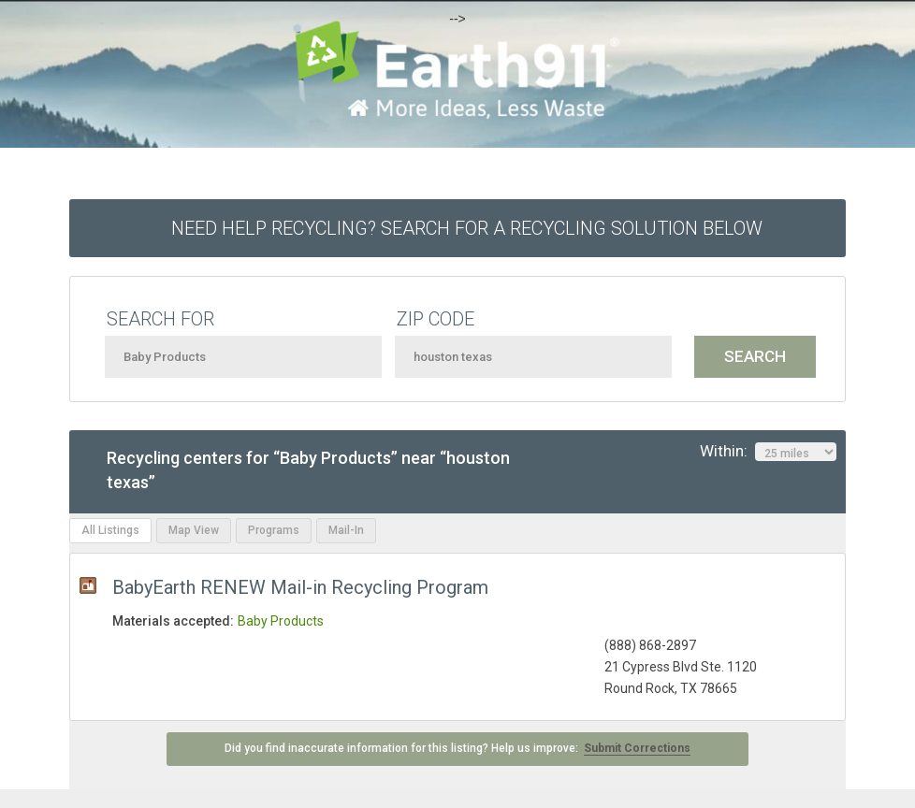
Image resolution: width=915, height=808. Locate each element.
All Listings (110, 530)
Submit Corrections (637, 748)
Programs (273, 530)
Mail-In (346, 530)
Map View (193, 530)
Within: (768, 451)
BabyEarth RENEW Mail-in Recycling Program (300, 587)
